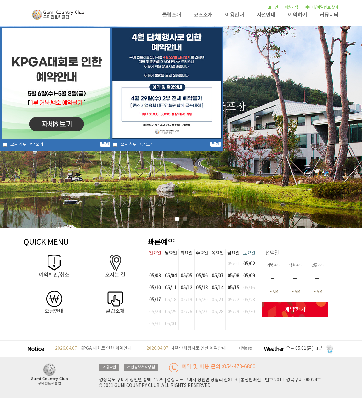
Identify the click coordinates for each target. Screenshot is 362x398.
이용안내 (234, 15)
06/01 (171, 323)
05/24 (155, 311)
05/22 (233, 299)
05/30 (249, 311)
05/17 (155, 299)
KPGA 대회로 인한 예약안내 (93, 348)
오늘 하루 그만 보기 (26, 144)
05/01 (233, 263)
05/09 (249, 275)
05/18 (171, 299)
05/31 (155, 323)
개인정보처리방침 (141, 367)
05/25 (171, 311)
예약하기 (297, 15)
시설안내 (266, 15)
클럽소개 (171, 15)
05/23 (249, 299)
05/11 (171, 287)
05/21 (217, 299)
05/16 (249, 287)
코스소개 (203, 15)
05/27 (202, 311)
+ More (245, 348)
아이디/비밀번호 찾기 (321, 7)
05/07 (217, 275)
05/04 (171, 275)
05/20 (202, 299)
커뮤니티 (329, 15)
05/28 (217, 311)
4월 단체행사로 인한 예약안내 (186, 348)
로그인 (273, 7)
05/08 (233, 275)
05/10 (155, 287)
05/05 (186, 275)
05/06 (202, 275)
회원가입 (291, 7)
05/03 (155, 275)
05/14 (217, 287)
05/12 (186, 287)
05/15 (233, 287)
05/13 (202, 287)
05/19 (186, 299)
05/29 (233, 311)
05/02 (249, 263)
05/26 (186, 311)
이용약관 (109, 367)
